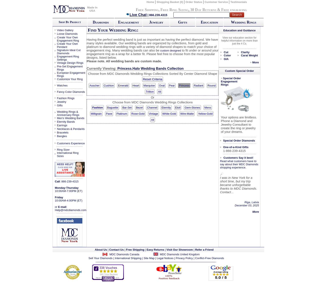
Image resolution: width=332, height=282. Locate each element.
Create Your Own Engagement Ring (68, 39)
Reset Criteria (152, 79)
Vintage (153, 113)
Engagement (128, 22)
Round (212, 85)
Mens (207, 107)
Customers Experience (71, 143)
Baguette (112, 107)
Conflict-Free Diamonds (209, 258)
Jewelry (156, 22)
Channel (152, 107)
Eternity (166, 107)
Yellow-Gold (205, 113)
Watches (62, 85)
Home (150, 2)
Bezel (139, 107)
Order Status (193, 2)
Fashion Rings (66, 98)
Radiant (198, 85)
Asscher (95, 85)
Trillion (150, 91)
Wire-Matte (187, 113)
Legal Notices (165, 258)
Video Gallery (65, 30)
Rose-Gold (138, 113)
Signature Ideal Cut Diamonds (68, 52)
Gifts (182, 22)
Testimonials (238, 2)
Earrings (62, 125)
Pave (109, 113)
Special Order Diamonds (239, 140)
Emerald (123, 85)
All (159, 91)
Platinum (121, 113)
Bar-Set (127, 107)
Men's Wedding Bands (70, 118)
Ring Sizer (63, 149)
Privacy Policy (184, 258)
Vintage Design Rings (70, 62)
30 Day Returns (203, 10)
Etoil (177, 107)
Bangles (62, 136)
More (255, 62)
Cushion (109, 85)
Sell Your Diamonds (100, 258)
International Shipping (128, 258)
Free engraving (234, 10)
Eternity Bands (66, 121)
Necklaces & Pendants (71, 129)
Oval (162, 85)
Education (209, 22)
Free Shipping (147, 10)
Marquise (149, 85)
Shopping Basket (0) (170, 2)
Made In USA (92, 9)
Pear (172, 85)
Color (227, 55)
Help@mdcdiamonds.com (70, 210)
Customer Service (216, 2)
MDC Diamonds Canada (124, 254)
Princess (184, 85)
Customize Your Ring (70, 79)
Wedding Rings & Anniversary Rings (68, 113)
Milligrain (96, 113)
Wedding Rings (243, 22)
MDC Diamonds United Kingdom (180, 254)
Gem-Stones (192, 107)
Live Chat (136, 15)
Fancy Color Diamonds (71, 91)
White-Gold (169, 113)
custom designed (170, 50)
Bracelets (62, 132)
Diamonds (101, 22)
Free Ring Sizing (174, 10)
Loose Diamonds (67, 33)
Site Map (149, 258)
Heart (136, 85)
